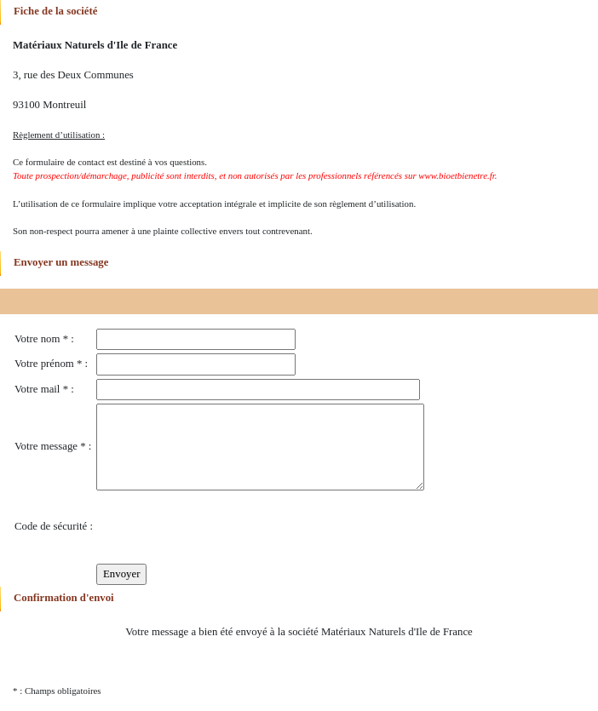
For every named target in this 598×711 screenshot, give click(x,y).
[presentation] (225, 527)
